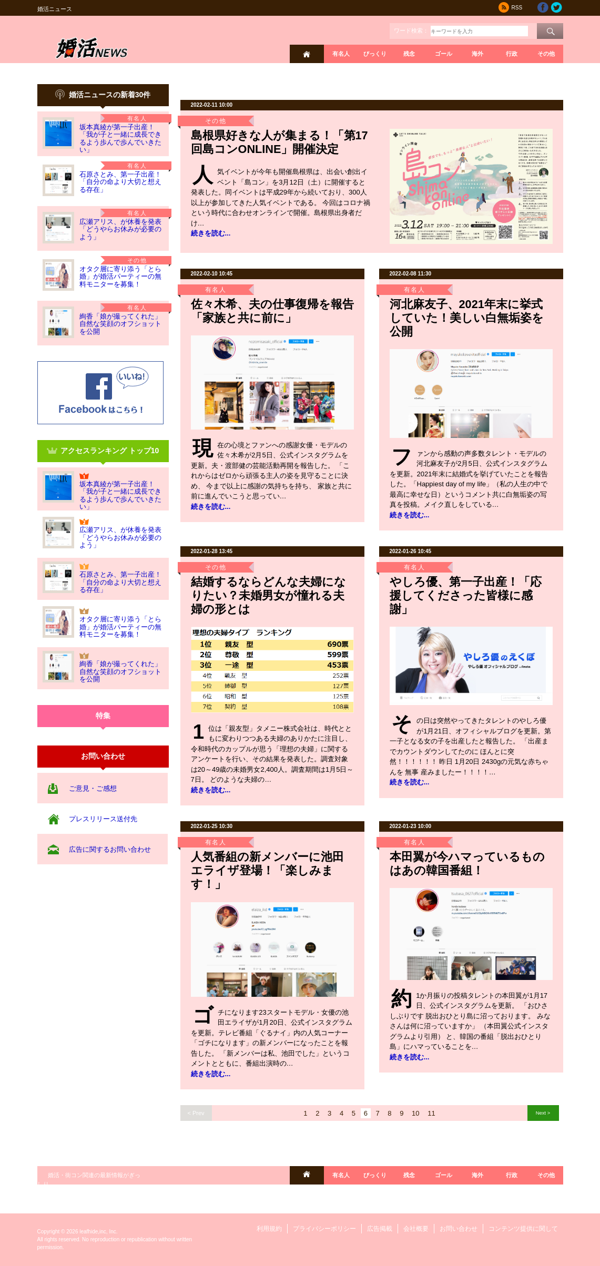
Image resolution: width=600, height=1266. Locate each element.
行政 (511, 53)
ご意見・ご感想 (93, 788)
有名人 (341, 53)
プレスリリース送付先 (103, 819)
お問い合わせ (458, 1228)
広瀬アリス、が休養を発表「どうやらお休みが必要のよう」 (120, 229)
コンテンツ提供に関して (523, 1228)
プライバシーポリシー (324, 1228)
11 (431, 1113)
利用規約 (269, 1228)
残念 (409, 53)
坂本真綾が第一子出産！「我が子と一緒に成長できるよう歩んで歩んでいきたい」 (120, 138)
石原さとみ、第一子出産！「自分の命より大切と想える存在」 (120, 181)
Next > (543, 1113)
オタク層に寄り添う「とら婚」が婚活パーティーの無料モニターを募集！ (120, 276)
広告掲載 (379, 1228)
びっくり (375, 53)
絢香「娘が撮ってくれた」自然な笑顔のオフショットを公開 (120, 323)
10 (415, 1113)
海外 (477, 53)
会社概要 (416, 1228)
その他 (546, 53)
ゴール (443, 53)
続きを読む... (211, 233)
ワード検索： (411, 30)
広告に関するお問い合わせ (110, 849)
